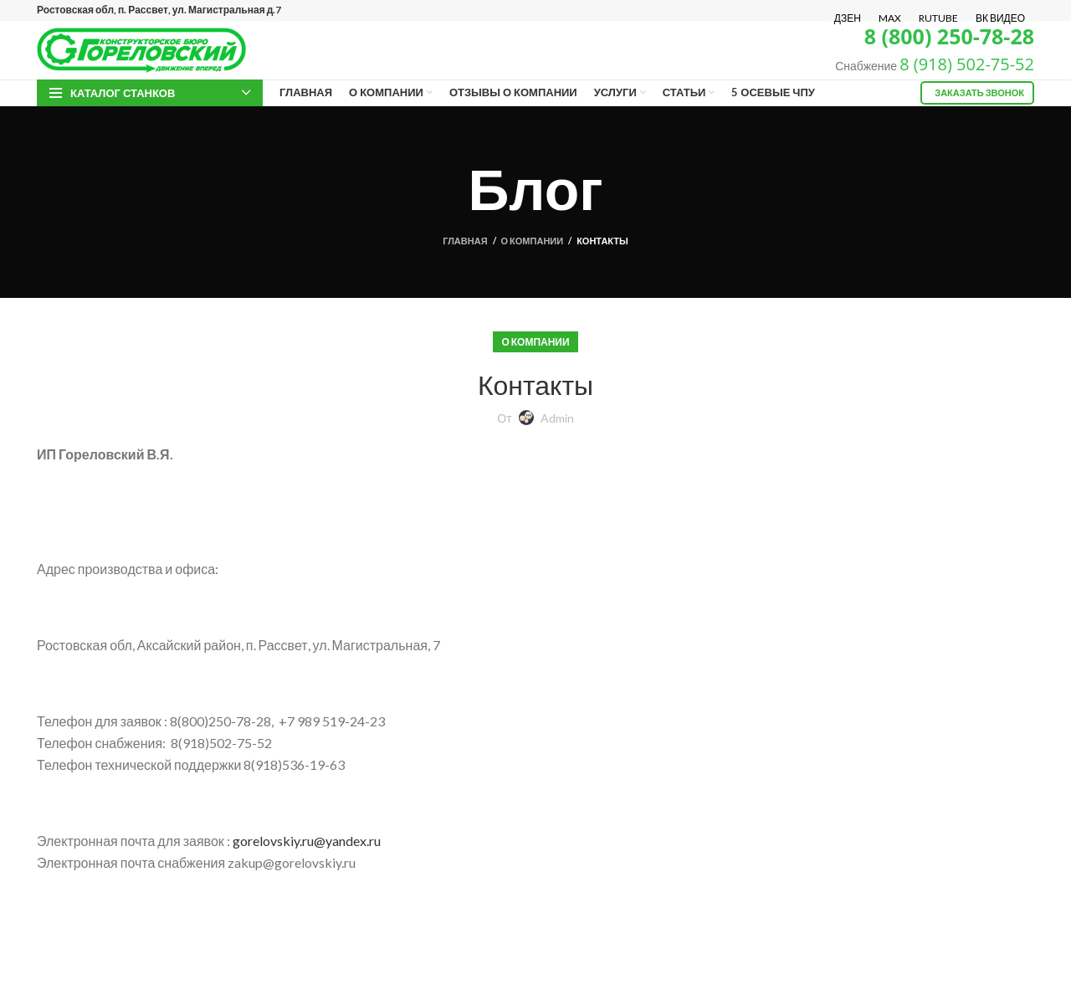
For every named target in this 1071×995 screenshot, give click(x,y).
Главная (465, 240)
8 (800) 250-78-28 (949, 36)
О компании (532, 240)
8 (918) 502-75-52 (966, 64)
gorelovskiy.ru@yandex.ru (307, 841)
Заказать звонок (979, 92)
